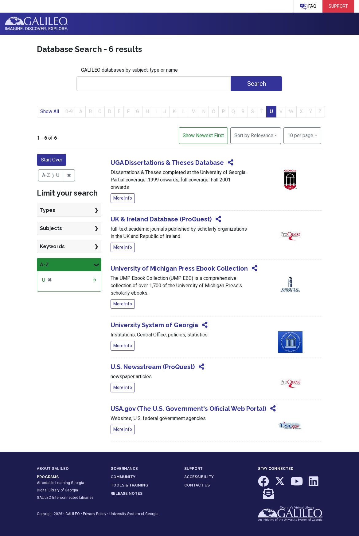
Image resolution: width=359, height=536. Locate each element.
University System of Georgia (154, 325)
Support (338, 6)
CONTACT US (197, 485)
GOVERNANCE (124, 469)
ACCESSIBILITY (199, 477)
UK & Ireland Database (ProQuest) (161, 219)
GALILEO (72, 514)
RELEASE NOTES (126, 493)
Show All (49, 111)
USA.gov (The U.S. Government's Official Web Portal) (188, 408)
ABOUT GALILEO (53, 469)
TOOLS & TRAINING (129, 485)
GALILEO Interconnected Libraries (65, 497)
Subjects (51, 228)
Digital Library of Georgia (57, 490)
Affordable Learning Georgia (60, 483)
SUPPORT (193, 469)
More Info (122, 198)
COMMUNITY (123, 477)
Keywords (52, 246)
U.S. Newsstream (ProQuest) (153, 367)
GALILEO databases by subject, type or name (129, 70)
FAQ (308, 7)
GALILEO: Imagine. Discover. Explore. (36, 23)
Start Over (51, 160)
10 (300, 135)
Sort (253, 135)
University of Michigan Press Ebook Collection (179, 268)
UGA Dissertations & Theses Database (167, 162)
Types (47, 210)
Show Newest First (203, 135)
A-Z (44, 265)
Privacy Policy (94, 514)
